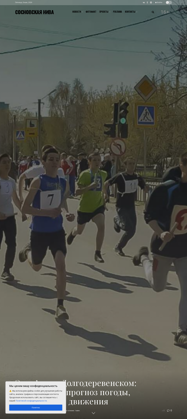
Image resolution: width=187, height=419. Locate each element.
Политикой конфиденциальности (31, 400)
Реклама (117, 11)
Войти (158, 2)
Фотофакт (91, 11)
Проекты (103, 11)
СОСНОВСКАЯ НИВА (34, 11)
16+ (165, 11)
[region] (36, 397)
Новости (76, 11)
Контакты (130, 11)
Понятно (36, 407)
